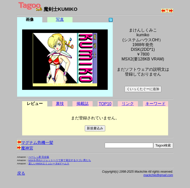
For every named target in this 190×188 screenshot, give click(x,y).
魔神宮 (25, 148)
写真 (60, 19)
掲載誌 (83, 103)
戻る (21, 173)
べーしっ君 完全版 (38, 157)
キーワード (155, 103)
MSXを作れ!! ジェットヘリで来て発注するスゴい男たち (59, 160)
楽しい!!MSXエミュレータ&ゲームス (48, 163)
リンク (128, 103)
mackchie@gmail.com (158, 175)
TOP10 (105, 104)
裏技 (60, 103)
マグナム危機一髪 (35, 142)
